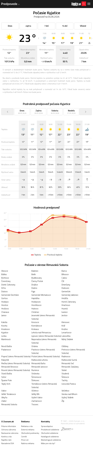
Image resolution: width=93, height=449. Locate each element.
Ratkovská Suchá (69, 359)
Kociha (4, 325)
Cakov (64, 277)
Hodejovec (36, 301)
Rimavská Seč (68, 363)
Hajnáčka (35, 298)
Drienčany (66, 284)
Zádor (4, 400)
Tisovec (34, 404)
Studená (65, 373)
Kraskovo (5, 329)
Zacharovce (36, 400)
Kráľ (63, 325)
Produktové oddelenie (50, 429)
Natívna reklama (27, 443)
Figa (33, 291)
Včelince (35, 390)
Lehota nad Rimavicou (41, 332)
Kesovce (35, 322)
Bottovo (5, 277)
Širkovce (65, 377)
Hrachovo (66, 305)
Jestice (64, 315)
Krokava (35, 329)
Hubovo (34, 308)
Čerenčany (6, 281)
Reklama (25, 421)
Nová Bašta (6, 346)
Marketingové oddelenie (51, 439)
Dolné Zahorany (8, 284)
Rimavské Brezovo (9, 366)
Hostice (4, 305)
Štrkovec (35, 380)
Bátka (4, 274)
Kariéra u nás (6, 436)
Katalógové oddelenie (50, 436)
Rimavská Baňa (38, 363)
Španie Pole (6, 380)
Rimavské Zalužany (70, 366)
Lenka (3, 336)
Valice (3, 390)
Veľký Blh (35, 394)
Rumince (35, 370)
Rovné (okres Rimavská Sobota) (15, 370)
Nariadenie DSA (7, 443)
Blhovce (65, 274)
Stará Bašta (6, 373)
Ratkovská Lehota (39, 359)
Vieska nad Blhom (69, 394)
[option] (44, 38)
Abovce (4, 270)
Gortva (4, 298)
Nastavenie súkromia (9, 433)
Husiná (65, 308)
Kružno (65, 329)
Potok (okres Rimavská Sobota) (45, 356)
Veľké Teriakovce (8, 394)
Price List (25, 439)
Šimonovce (36, 377)
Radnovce (66, 356)
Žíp (63, 400)
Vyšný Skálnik (67, 397)
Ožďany (65, 346)
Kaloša (4, 322)
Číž (63, 281)
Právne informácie (8, 426)
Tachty (65, 380)
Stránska (35, 373)
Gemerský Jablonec (70, 294)
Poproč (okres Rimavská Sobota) (16, 356)
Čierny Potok (37, 281)
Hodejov (5, 301)
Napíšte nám (6, 439)
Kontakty (45, 421)
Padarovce (6, 349)
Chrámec (35, 312)
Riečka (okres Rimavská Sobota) (15, 363)
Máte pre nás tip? (48, 443)
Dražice (34, 284)
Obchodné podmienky (30, 433)
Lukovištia (66, 336)
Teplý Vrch (5, 383)
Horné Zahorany (69, 301)
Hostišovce (36, 305)
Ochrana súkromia (8, 429)
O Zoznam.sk (7, 421)
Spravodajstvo (47, 426)
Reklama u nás (27, 426)
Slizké (64, 370)
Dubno (34, 288)
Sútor (3, 377)
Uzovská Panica (69, 383)
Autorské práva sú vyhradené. (73, 423)
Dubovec (65, 288)
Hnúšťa (65, 298)
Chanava (5, 312)
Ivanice (65, 312)
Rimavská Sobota (9, 404)
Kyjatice (4, 332)
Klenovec (66, 322)
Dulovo (4, 291)
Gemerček (66, 291)
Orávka (34, 346)
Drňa (3, 288)
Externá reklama (27, 429)
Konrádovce (36, 325)
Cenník (24, 436)
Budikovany (36, 277)
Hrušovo (5, 308)
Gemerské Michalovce (41, 294)
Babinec (34, 270)
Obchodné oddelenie (49, 433)
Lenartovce (66, 332)
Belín (33, 274)
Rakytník (5, 359)
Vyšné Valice (36, 397)
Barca (64, 270)
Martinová (5, 339)
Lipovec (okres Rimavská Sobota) (46, 336)
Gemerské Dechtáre (10, 294)
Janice (3, 315)
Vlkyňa (4, 397)
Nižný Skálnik (67, 339)
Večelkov (65, 390)
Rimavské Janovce (39, 366)
